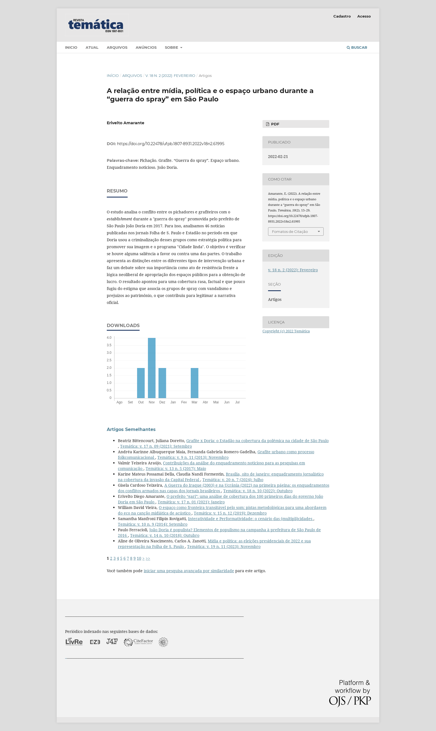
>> (148, 558)
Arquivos (117, 47)
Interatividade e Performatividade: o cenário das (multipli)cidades (250, 518)
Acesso (364, 16)
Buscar (357, 47)
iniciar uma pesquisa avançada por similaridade (189, 570)
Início (113, 75)
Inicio (71, 47)
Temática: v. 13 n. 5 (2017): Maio (176, 468)
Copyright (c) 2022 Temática (286, 330)
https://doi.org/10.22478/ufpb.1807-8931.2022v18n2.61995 (170, 143)
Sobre (172, 47)
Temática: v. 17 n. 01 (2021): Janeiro (191, 502)
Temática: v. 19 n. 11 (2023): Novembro (224, 546)
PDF (274, 124)
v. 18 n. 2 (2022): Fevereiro (170, 75)
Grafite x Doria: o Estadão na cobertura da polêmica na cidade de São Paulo (257, 440)
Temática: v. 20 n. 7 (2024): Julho (232, 479)
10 (139, 558)
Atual (92, 47)
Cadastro (342, 16)
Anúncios (146, 47)
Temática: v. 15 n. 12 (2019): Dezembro (230, 513)
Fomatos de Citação (290, 231)
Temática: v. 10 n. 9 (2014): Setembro (152, 524)
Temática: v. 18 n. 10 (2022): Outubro (258, 490)
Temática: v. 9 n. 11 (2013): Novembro (193, 457)
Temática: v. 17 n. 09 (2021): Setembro (156, 446)
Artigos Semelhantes (131, 429)
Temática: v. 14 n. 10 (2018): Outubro (164, 535)
